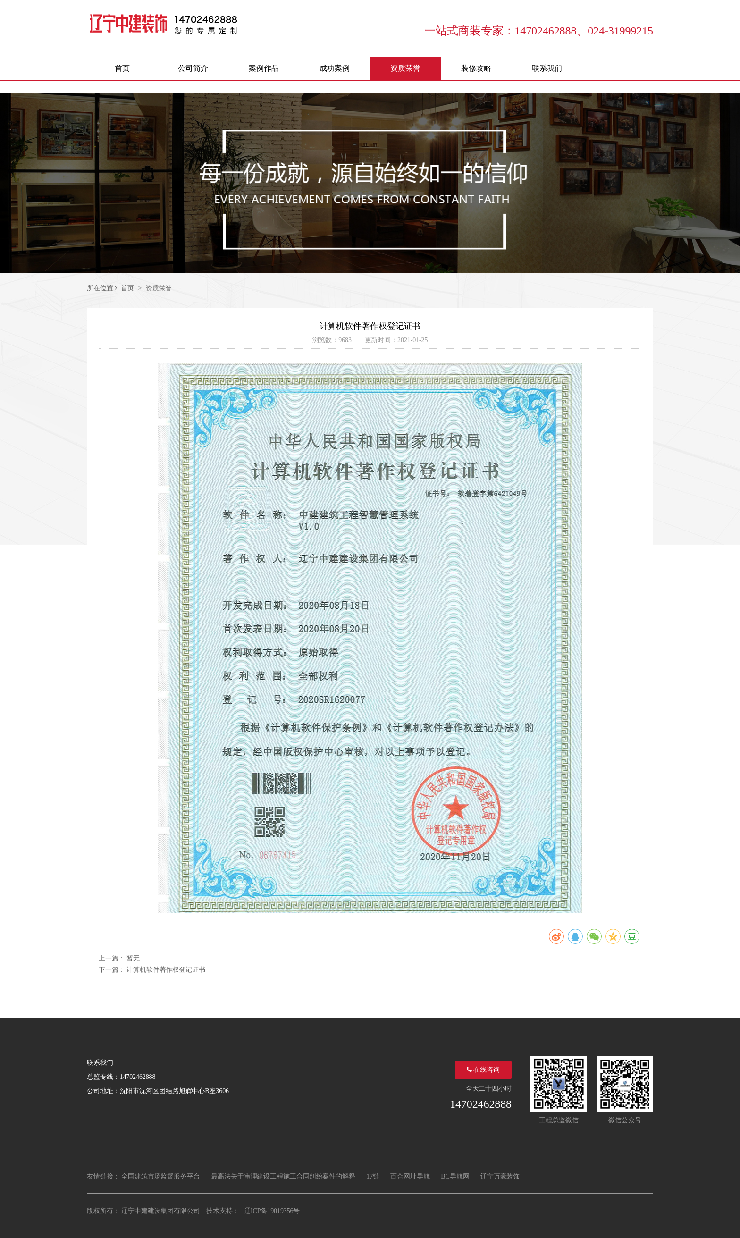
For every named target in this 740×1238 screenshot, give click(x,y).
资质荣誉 (159, 288)
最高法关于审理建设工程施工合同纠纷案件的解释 (283, 1176)
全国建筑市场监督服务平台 (160, 1176)
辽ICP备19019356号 (272, 1210)
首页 (127, 288)
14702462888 (481, 1104)
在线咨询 (483, 1069)
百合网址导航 (409, 1176)
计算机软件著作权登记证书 (165, 969)
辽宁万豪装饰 (500, 1176)
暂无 (133, 958)
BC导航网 (455, 1176)
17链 (372, 1176)
